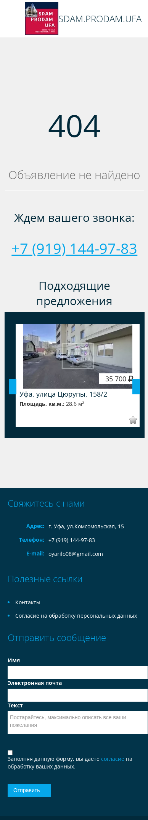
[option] (77, 375)
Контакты (27, 602)
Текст (15, 705)
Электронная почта (35, 682)
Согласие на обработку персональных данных (76, 615)
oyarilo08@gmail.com (75, 553)
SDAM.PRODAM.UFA (100, 19)
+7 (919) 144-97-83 (74, 248)
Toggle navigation (14, 19)
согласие (113, 758)
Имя (14, 660)
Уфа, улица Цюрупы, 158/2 (63, 394)
